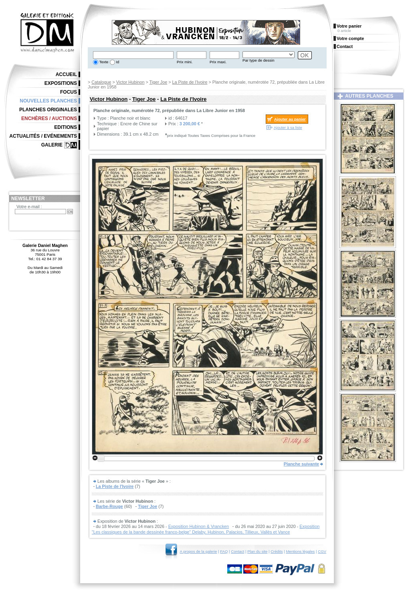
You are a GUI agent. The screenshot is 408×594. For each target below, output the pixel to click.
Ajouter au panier (290, 119)
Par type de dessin (258, 60)
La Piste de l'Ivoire (190, 82)
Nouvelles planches (48, 101)
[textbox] (133, 55)
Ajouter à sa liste (288, 127)
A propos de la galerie (198, 551)
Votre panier (349, 26)
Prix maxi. (218, 62)
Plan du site (257, 551)
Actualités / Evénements (43, 136)
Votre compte (350, 38)
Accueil (66, 74)
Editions (65, 127)
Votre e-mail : (29, 206)
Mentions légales (300, 551)
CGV (322, 551)
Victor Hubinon (130, 82)
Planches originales (48, 109)
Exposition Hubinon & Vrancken (198, 526)
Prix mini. (184, 62)
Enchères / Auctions (49, 118)
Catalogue (101, 82)
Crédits (277, 551)
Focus (68, 92)
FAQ (224, 551)
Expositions (60, 83)
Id (117, 62)
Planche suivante (301, 464)
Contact (237, 551)
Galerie (52, 145)
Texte (103, 62)
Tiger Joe (158, 82)
